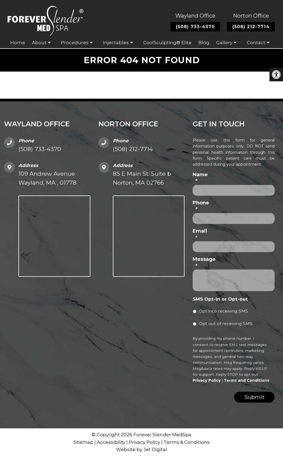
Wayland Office (195, 15)
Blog (203, 42)
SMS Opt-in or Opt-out (220, 299)
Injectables (116, 42)
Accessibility (111, 442)
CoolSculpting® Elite (167, 42)
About (39, 42)
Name (200, 178)
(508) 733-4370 (195, 26)
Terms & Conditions (187, 442)
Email (200, 234)
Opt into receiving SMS (223, 311)
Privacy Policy (207, 380)
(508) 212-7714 (250, 26)
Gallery (224, 42)
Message (204, 262)
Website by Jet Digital (141, 449)
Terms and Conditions (246, 380)
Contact (256, 42)
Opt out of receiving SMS (225, 323)
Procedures (74, 42)
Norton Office (251, 15)
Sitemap (83, 442)
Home (17, 42)
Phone (201, 206)
